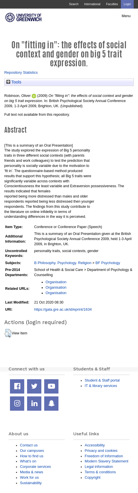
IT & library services (101, 386)
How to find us (31, 456)
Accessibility (95, 445)
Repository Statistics (21, 72)
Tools (13, 82)
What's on (28, 461)
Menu (126, 16)
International (92, 4)
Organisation (56, 282)
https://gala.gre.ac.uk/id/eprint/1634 (63, 309)
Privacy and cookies (101, 450)
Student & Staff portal (102, 380)
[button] (8, 333)
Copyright (92, 477)
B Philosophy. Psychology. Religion (63, 263)
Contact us (29, 445)
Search (73, 4)
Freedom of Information (104, 456)
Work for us (29, 477)
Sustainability (31, 483)
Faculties (112, 4)
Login (127, 4)
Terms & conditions (100, 472)
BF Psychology (108, 263)
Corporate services (35, 466)
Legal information (99, 466)
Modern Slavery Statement (106, 461)
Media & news (31, 472)
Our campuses (32, 450)
